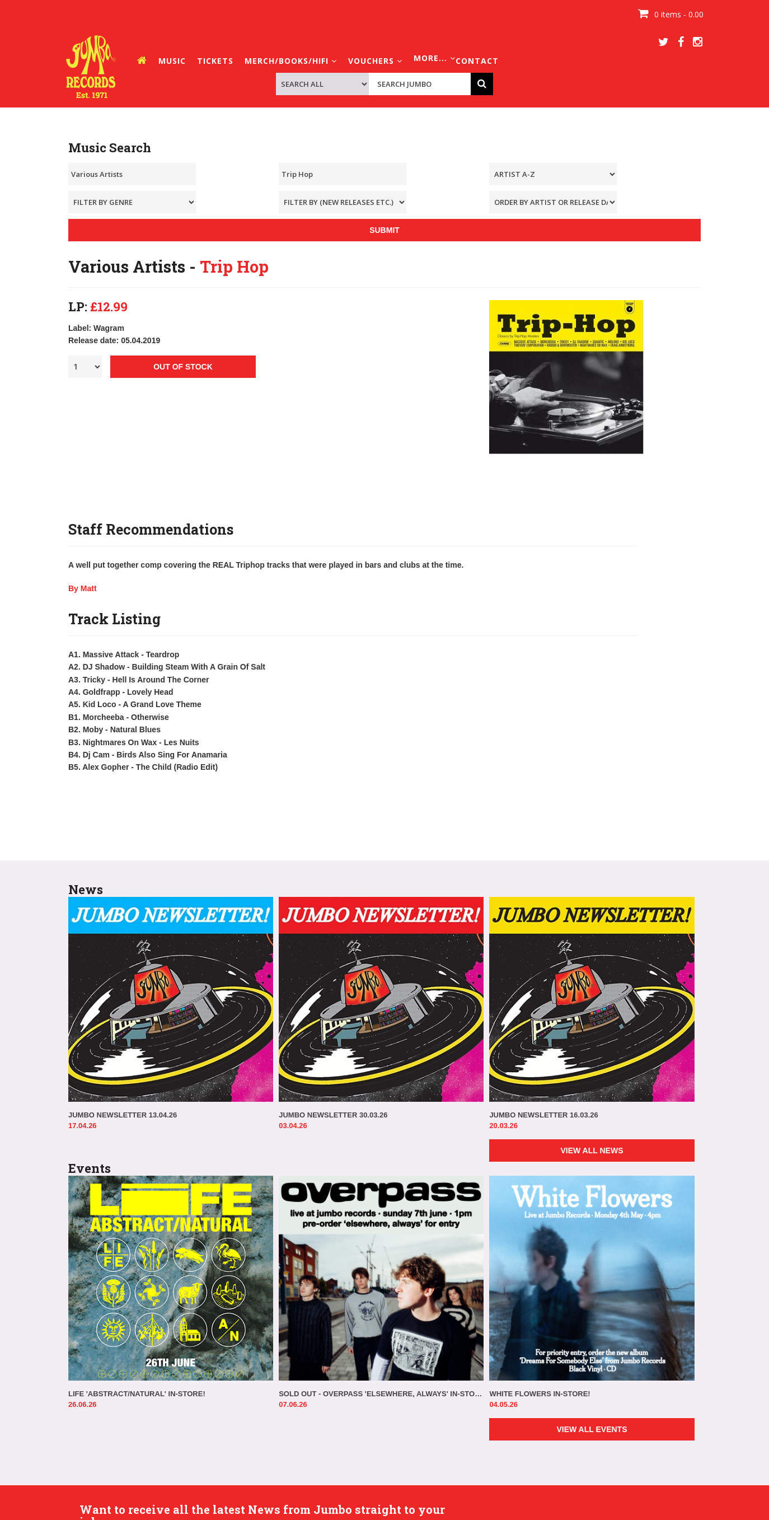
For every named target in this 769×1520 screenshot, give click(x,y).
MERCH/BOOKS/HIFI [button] (291, 60)
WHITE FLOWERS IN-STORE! (539, 1394)
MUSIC (172, 60)
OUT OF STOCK (183, 366)
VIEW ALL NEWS (591, 1150)
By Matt (82, 588)
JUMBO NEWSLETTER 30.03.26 (333, 1115)
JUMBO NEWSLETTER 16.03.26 (543, 1115)
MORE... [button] (435, 58)
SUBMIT (384, 230)
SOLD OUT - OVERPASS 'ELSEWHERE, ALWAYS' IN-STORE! (381, 1394)
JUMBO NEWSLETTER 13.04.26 (122, 1115)
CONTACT (477, 60)
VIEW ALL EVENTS (591, 1429)
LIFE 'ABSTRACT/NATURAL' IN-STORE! (136, 1394)
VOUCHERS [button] (375, 60)
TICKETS (215, 60)
